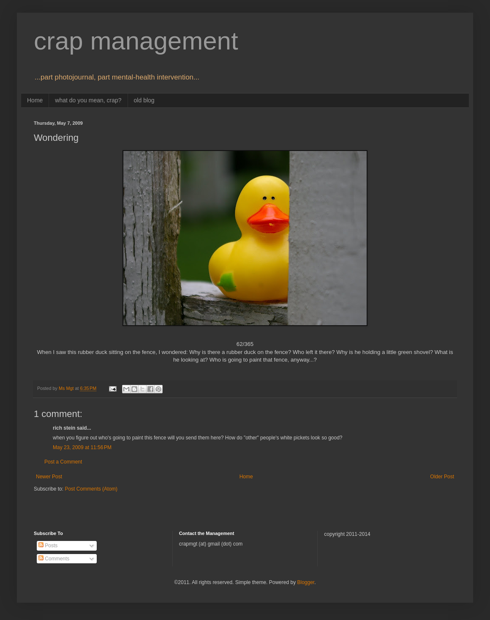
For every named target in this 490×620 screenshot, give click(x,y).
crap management (136, 41)
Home (35, 100)
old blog (144, 100)
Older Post (442, 477)
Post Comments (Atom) (91, 489)
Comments (53, 559)
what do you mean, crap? (88, 100)
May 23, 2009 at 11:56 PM (82, 447)
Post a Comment (63, 462)
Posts (47, 546)
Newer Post (49, 477)
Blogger (305, 582)
